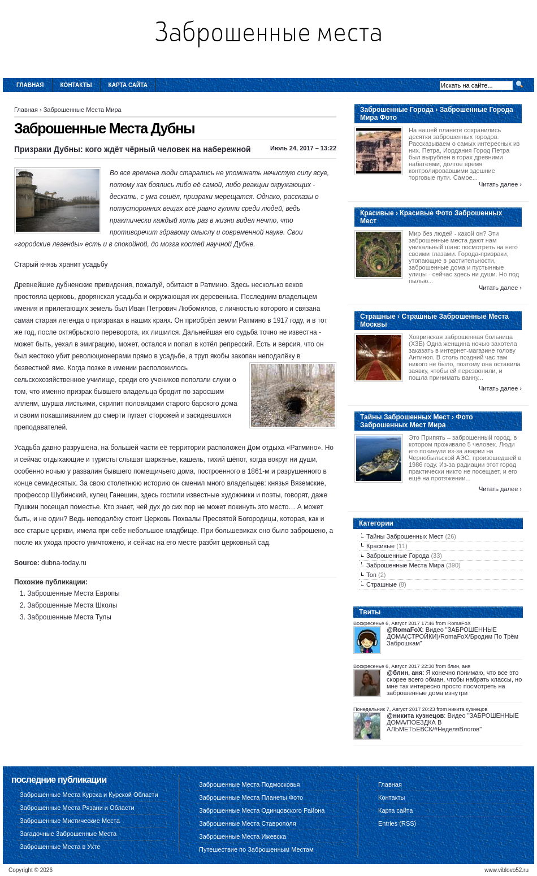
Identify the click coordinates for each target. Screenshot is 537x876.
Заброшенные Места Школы (72, 605)
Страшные (381, 584)
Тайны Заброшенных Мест (404, 536)
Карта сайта (128, 85)
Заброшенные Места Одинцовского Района (261, 810)
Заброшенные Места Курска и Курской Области (89, 794)
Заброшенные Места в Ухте (60, 846)
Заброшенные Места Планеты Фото (251, 797)
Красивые (380, 546)
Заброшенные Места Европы (73, 593)
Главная (30, 85)
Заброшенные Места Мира (83, 109)
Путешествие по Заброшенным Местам (256, 849)
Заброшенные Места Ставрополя (247, 823)
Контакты (76, 85)
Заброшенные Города (397, 555)
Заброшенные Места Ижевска (242, 836)
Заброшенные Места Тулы (69, 617)
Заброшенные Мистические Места (70, 820)
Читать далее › (500, 184)
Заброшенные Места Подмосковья (249, 784)
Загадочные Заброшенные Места (68, 833)
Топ (371, 574)
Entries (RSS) (397, 823)
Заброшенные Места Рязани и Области (77, 807)
